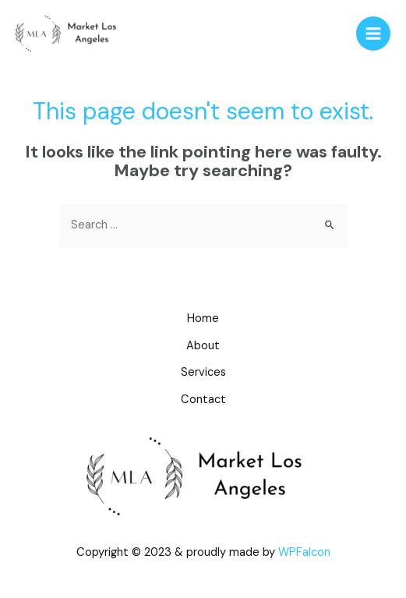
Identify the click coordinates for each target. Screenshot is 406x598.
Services (203, 372)
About (203, 345)
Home (203, 318)
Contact (203, 399)
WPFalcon (304, 552)
